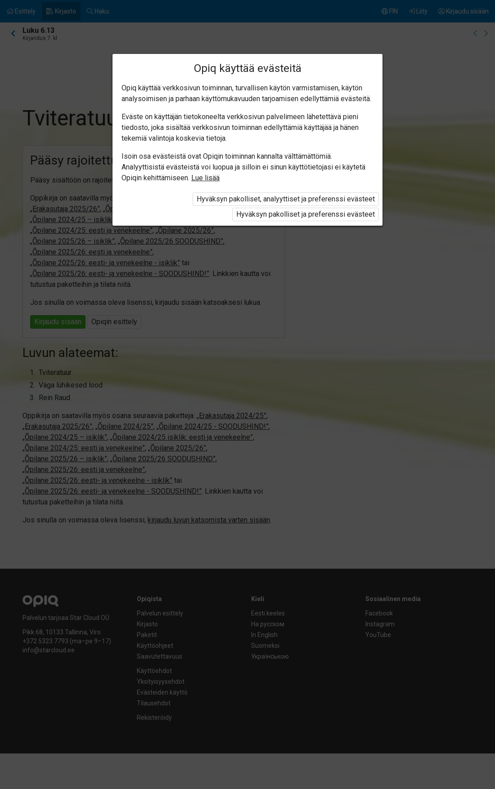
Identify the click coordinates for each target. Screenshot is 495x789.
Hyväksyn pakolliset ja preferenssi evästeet (305, 214)
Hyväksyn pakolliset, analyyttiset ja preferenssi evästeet (286, 199)
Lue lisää (205, 178)
